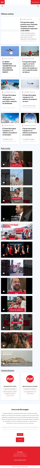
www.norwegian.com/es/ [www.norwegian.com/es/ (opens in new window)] (20, 460)
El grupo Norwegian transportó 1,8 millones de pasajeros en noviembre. (29, 132)
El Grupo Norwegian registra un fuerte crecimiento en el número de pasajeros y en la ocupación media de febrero (29, 67)
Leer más (20, 434)
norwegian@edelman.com (30, 391)
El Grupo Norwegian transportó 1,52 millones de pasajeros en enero (29, 98)
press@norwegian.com (10, 393)
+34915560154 (30, 393)
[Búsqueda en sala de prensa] (38, 6)
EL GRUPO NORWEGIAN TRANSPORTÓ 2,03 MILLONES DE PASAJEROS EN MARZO (9, 67)
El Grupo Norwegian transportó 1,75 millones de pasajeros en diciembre (9, 132)
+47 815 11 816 (10, 395)
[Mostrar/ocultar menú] (2, 6)
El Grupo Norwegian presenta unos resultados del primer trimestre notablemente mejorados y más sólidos (28, 26)
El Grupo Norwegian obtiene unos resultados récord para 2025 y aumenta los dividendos (9, 99)
